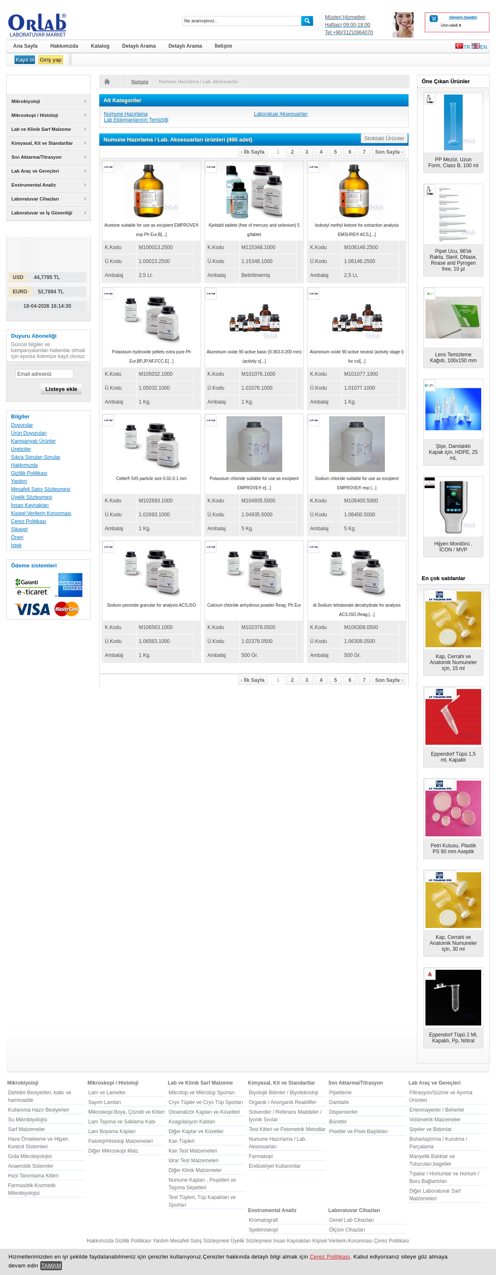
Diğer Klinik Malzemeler (195, 1170)
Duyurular (22, 425)
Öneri (17, 537)
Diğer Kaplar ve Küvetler (196, 1131)
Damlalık (339, 1102)
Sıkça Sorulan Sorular (35, 457)
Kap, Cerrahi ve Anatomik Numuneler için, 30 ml (453, 943)
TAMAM (51, 1265)
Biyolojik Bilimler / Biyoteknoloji (283, 1093)
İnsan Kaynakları (30, 505)
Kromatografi (263, 1220)
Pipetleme (340, 1093)
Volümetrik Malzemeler (435, 1120)
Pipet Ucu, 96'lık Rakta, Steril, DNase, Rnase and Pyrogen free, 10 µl (453, 260)
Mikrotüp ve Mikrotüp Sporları (202, 1093)
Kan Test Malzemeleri (193, 1151)
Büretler (338, 1122)
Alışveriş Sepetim (463, 17)
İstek (16, 545)
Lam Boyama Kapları (112, 1131)
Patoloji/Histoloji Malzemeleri (120, 1141)
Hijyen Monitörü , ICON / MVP (453, 547)
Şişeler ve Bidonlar (430, 1129)
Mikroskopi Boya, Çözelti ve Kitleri (126, 1112)
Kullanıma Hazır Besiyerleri (38, 1110)
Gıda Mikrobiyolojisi (30, 1156)
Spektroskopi (263, 1230)
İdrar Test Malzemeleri (193, 1161)
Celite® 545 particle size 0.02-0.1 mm (151, 478)
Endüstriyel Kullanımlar (275, 1166)
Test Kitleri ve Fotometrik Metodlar (287, 1129)
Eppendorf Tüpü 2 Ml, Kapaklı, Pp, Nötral (453, 1038)
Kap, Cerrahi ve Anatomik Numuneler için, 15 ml (453, 662)
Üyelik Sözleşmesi (31, 497)
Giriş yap (50, 60)
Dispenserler (343, 1112)
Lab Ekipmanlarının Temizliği (136, 120)
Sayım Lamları (104, 1102)
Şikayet (19, 529)
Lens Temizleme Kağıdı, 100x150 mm (453, 358)
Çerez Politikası (28, 521)
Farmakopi (261, 1156)
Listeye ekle (61, 389)
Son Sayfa (389, 152)
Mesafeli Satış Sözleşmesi (40, 489)
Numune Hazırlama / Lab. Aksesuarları (139, 81)
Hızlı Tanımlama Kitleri (33, 1176)
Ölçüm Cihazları (347, 1230)
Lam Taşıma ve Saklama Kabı (121, 1122)
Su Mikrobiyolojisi (27, 1120)
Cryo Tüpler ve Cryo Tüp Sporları (206, 1102)
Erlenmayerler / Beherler (436, 1110)
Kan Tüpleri (181, 1141)
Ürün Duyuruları (29, 433)
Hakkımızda (24, 465)
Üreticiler (21, 449)
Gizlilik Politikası (29, 473)
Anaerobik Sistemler (30, 1166)
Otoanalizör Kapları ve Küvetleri (204, 1112)
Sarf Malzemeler (26, 1129)
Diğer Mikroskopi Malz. (113, 1151)
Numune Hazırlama (125, 114)
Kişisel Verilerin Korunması (41, 513)
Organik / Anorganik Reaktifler (282, 1102)
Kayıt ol (25, 60)
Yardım (19, 481)
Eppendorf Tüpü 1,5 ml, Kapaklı (453, 757)
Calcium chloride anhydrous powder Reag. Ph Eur (254, 605)
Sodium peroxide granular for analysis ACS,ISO (151, 605)
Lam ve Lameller (107, 1093)
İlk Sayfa (252, 152)
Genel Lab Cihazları (351, 1220)
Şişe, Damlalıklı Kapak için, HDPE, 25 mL (453, 452)
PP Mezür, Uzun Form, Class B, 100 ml (453, 162)
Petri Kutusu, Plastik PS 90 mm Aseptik (453, 849)
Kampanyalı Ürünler (33, 441)
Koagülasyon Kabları (192, 1122)
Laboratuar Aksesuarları (281, 114)
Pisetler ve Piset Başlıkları (358, 1131)
